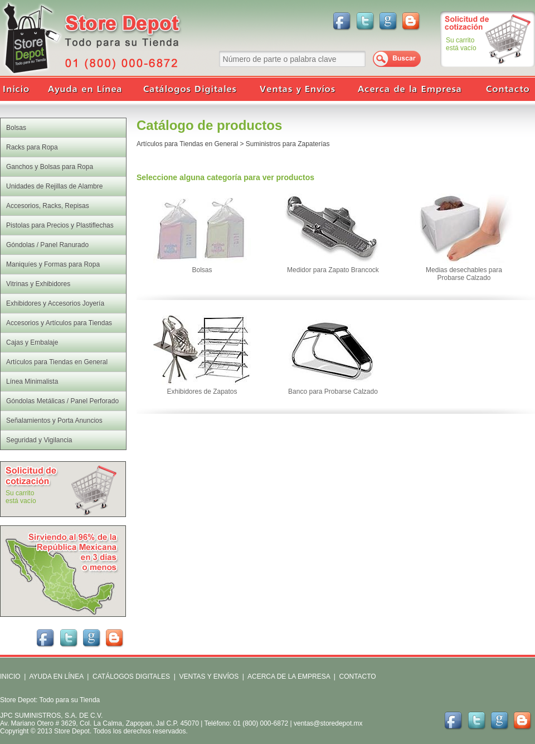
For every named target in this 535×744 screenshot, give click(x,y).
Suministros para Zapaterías (288, 144)
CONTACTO (357, 676)
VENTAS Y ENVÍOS (208, 676)
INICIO (10, 676)
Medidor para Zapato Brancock (333, 270)
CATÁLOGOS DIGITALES (131, 676)
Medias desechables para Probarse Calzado (464, 274)
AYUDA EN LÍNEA (56, 676)
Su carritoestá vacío (461, 44)
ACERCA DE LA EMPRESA (288, 676)
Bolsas (202, 270)
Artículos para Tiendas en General (187, 144)
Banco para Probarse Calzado (333, 391)
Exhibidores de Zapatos (202, 391)
